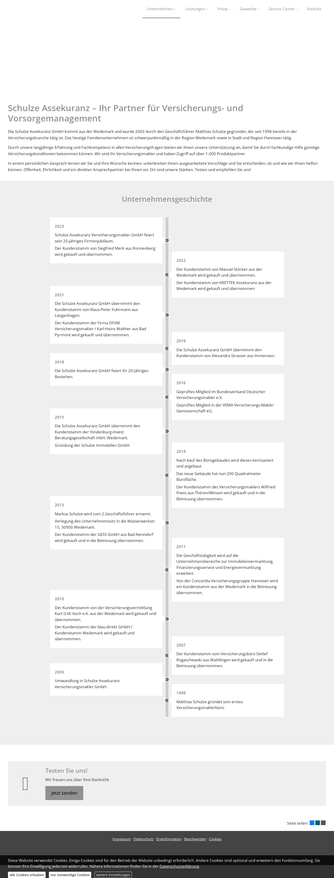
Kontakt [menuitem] (314, 9)
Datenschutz (143, 841)
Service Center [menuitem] (282, 9)
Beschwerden (195, 841)
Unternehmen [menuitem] (160, 9)
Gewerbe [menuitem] (248, 9)
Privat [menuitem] (222, 9)
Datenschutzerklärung (179, 866)
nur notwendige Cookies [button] (70, 875)
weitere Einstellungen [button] (113, 875)
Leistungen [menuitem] (195, 9)
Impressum (122, 841)
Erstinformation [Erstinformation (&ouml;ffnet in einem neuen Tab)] (169, 841)
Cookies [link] (215, 841)
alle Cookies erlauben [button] (27, 875)
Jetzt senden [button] (64, 795)
